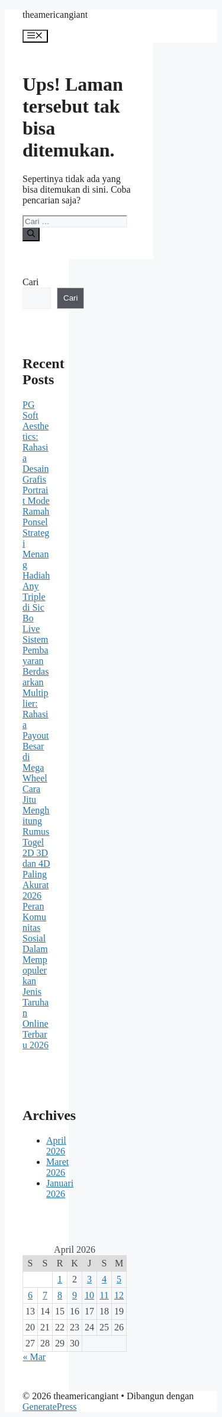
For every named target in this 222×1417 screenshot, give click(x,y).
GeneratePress (49, 1407)
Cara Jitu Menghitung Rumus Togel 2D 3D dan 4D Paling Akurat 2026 (36, 842)
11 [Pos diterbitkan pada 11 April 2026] (103, 1295)
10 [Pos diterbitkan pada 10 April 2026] (89, 1295)
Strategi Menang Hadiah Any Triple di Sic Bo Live (36, 581)
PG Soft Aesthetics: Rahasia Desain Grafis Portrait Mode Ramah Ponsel (36, 463)
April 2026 (56, 1145)
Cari (30, 282)
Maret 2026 (57, 1167)
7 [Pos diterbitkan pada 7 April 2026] (45, 1295)
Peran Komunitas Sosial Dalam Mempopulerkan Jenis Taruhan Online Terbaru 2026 (35, 975)
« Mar (34, 1357)
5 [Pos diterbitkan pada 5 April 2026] (119, 1279)
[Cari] (31, 234)
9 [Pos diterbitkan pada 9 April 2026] (74, 1295)
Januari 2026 (59, 1188)
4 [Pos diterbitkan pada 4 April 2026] (104, 1279)
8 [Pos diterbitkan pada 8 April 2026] (59, 1295)
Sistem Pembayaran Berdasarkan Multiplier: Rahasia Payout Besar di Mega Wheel (35, 708)
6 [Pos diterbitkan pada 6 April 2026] (30, 1295)
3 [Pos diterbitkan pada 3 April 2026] (89, 1279)
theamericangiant (55, 14)
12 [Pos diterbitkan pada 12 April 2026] (119, 1295)
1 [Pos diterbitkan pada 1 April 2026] (59, 1279)
